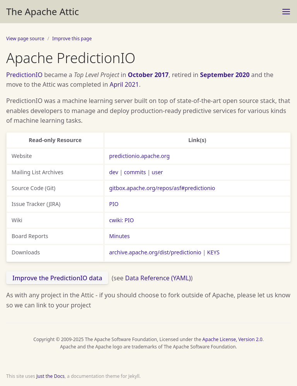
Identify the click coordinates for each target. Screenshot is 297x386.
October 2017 (148, 74)
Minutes (119, 236)
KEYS (213, 252)
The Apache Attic (42, 11)
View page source (25, 38)
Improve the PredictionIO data (57, 278)
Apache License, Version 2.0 (232, 339)
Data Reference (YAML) (158, 278)
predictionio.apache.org (139, 156)
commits (135, 172)
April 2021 (124, 84)
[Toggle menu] (286, 11)
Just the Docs (50, 376)
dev (113, 172)
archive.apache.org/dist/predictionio (155, 252)
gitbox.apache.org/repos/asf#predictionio (162, 188)
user (157, 172)
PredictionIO (24, 74)
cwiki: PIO (121, 220)
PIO (113, 204)
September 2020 (224, 74)
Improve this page (72, 38)
